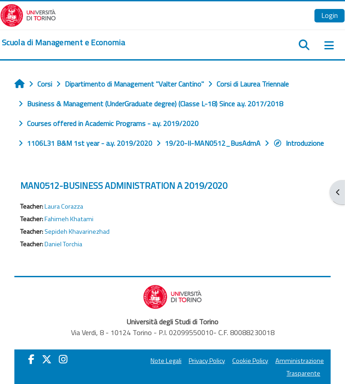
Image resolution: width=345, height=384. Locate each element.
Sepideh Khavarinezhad (77, 231)
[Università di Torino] (28, 14)
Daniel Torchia (63, 244)
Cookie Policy (250, 361)
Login (329, 15)
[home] (63, 43)
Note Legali (165, 361)
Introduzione (298, 143)
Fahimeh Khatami (68, 219)
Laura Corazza (63, 206)
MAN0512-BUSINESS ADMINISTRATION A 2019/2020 (123, 185)
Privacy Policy (207, 361)
